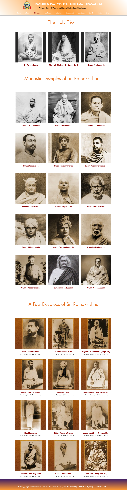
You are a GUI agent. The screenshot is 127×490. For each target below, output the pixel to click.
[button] (58, 12)
